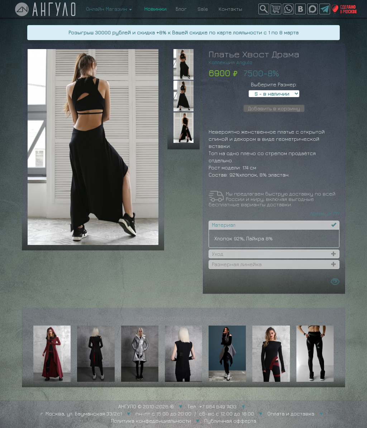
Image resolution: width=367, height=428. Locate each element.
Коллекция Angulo (230, 62)
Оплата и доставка (290, 413)
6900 (219, 73)
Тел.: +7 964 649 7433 (212, 406)
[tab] (274, 225)
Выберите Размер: (274, 84)
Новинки (154, 9)
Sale (202, 9)
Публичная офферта (230, 421)
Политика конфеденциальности (151, 421)
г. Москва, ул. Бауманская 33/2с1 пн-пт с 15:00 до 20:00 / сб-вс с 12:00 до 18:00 (147, 413)
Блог (181, 9)
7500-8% (261, 73)
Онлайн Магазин (109, 9)
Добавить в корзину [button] (274, 108)
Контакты (230, 9)
